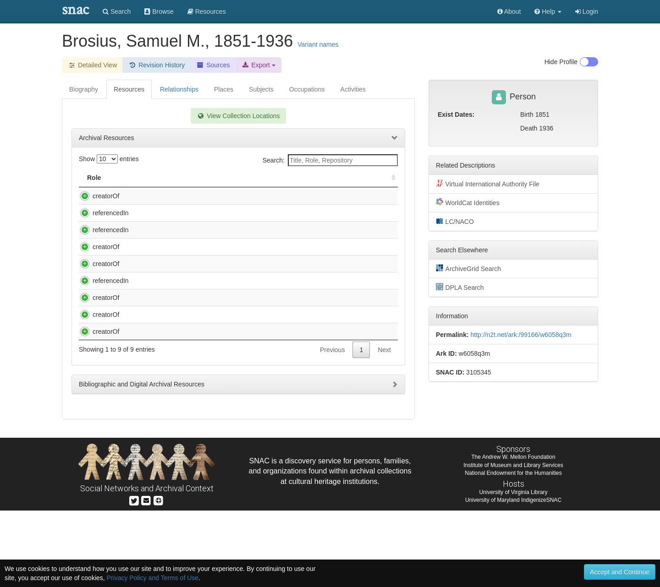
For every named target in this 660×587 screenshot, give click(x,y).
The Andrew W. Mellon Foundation (513, 533)
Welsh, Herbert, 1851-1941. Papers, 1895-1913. (197, 414)
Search (117, 11)
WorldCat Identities (468, 202)
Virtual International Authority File (487, 183)
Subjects (261, 89)
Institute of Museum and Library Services (513, 541)
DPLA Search (460, 287)
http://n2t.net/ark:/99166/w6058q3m (520, 334)
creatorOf (96, 196)
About (509, 11)
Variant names (317, 44)
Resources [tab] (129, 89)
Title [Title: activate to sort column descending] (139, 177)
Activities (353, 89)
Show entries (109, 158)
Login (586, 11)
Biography (83, 89)
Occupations (307, 89)
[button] (548, 11)
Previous (332, 432)
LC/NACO (455, 221)
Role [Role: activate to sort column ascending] (94, 177)
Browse (159, 11)
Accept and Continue (619, 572)
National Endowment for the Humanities (513, 549)
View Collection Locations (238, 116)
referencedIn (101, 222)
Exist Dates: (456, 114)
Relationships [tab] (179, 89)
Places (223, 89)
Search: (330, 160)
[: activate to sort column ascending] (389, 177)
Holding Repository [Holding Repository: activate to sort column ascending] (322, 177)
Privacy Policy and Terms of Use (152, 578)
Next (384, 432)
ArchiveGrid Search (468, 268)
